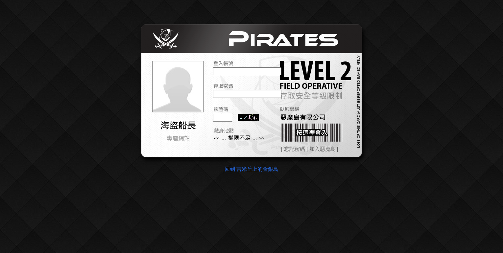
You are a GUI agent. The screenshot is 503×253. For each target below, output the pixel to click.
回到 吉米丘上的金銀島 (251, 169)
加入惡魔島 (322, 149)
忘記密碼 (294, 149)
